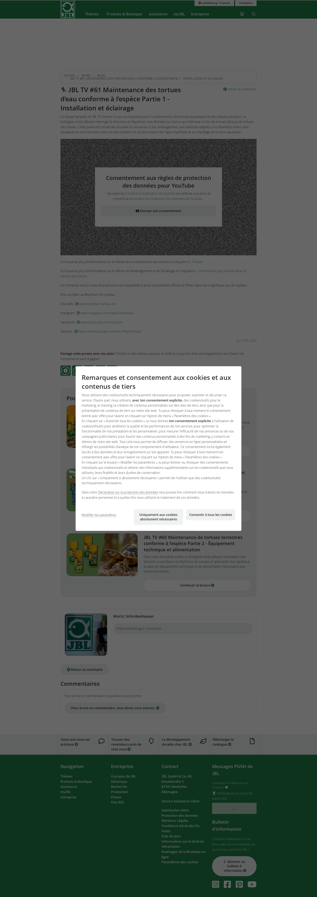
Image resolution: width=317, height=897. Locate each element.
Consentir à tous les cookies (210, 514)
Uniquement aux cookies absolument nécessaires (158, 516)
